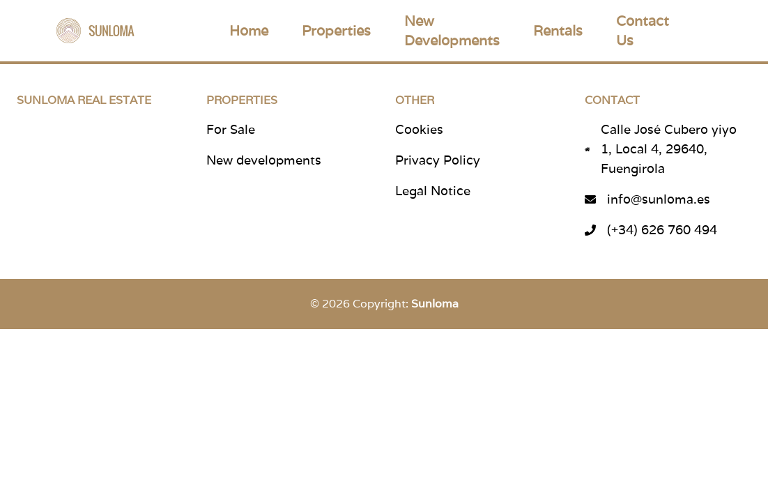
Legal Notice (432, 191)
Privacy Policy (437, 160)
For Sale (230, 129)
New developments (263, 160)
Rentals (558, 31)
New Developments (452, 31)
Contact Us (642, 31)
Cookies (419, 129)
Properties (336, 31)
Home (248, 31)
